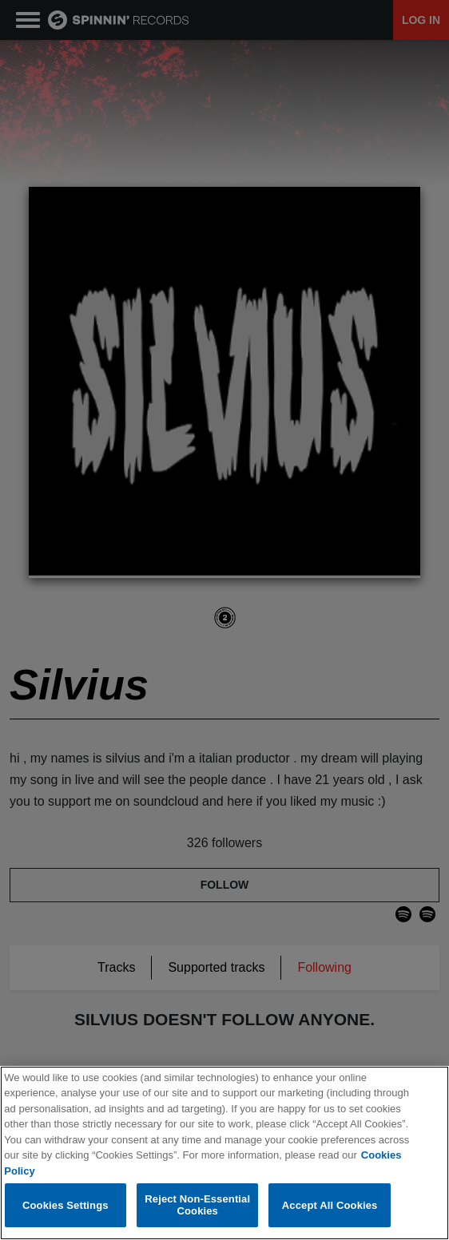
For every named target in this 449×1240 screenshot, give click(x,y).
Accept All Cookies (330, 1205)
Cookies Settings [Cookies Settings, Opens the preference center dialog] (65, 1205)
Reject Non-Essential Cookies (197, 1206)
